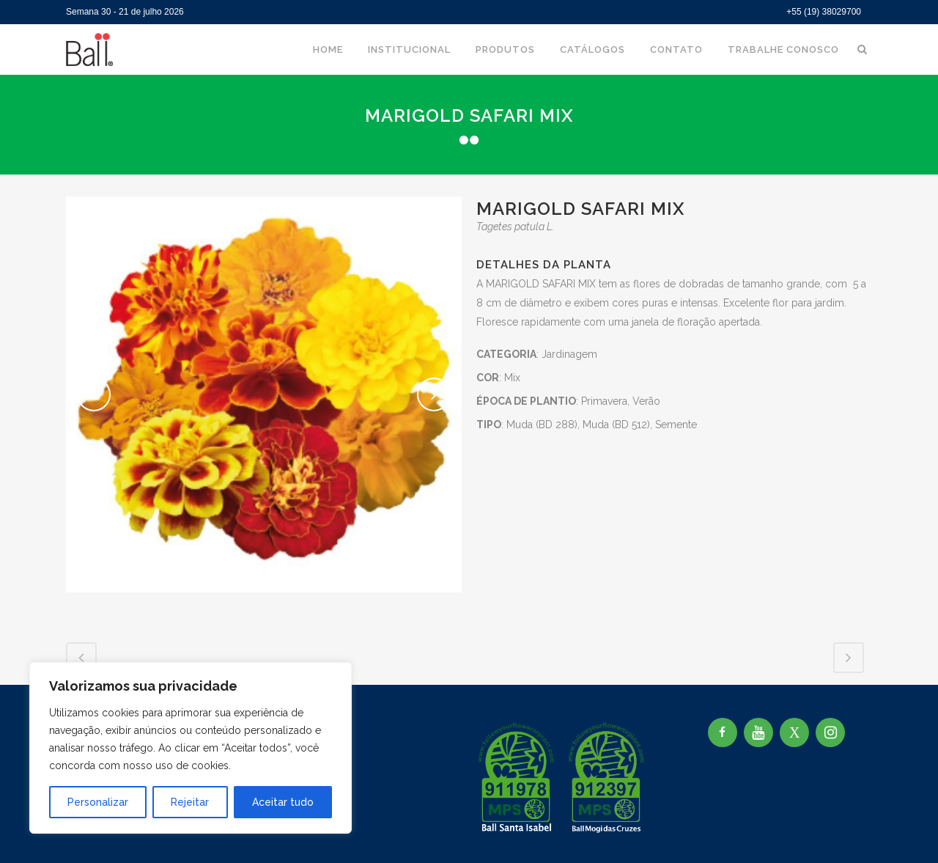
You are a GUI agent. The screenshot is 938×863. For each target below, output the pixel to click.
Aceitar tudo (283, 802)
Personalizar (97, 802)
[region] (190, 748)
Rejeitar (190, 802)
